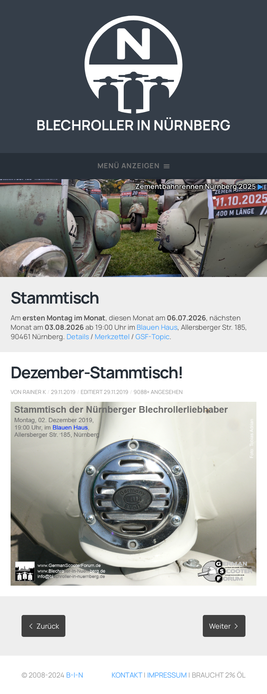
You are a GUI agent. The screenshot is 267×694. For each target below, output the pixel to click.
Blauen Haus (157, 327)
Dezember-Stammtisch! (97, 372)
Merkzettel (112, 336)
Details (78, 336)
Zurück (43, 626)
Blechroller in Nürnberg (133, 117)
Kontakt (127, 675)
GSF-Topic (152, 336)
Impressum (167, 675)
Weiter (224, 626)
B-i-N (74, 675)
